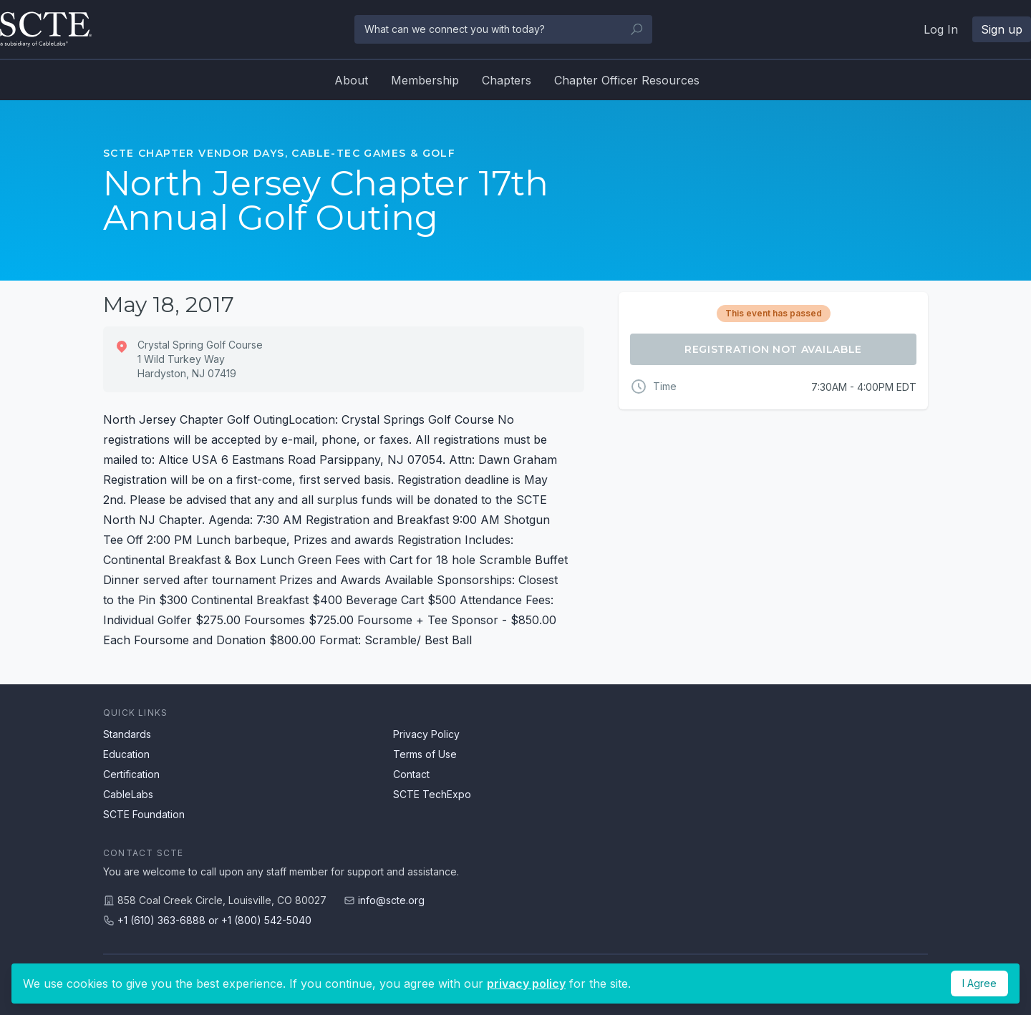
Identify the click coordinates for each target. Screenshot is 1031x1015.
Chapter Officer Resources (627, 80)
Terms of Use (425, 754)
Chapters (506, 80)
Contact (411, 774)
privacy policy (526, 983)
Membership (425, 80)
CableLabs (128, 794)
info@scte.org (391, 900)
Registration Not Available (773, 349)
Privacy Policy (426, 734)
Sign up (1001, 29)
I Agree (979, 983)
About (351, 80)
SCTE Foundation (144, 814)
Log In (941, 29)
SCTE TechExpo (432, 794)
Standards (127, 734)
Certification (131, 774)
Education (126, 754)
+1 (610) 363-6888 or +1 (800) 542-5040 (214, 920)
